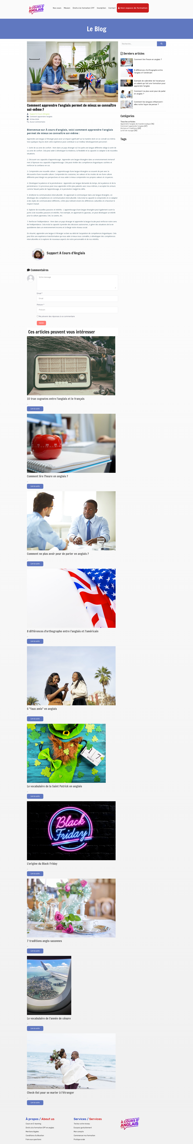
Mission (67, 8)
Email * (39, 293)
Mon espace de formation (133, 8)
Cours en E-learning (33, 1124)
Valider (41, 323)
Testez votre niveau (82, 1124)
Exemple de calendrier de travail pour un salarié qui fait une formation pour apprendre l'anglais (143, 83)
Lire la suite (35, 409)
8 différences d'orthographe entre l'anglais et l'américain (62, 631)
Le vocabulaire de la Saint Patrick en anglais (54, 786)
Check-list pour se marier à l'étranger (50, 1092)
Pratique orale (79, 1139)
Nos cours (57, 8)
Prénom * (40, 305)
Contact (112, 8)
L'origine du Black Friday (42, 864)
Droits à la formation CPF (83, 8)
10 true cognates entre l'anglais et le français (55, 399)
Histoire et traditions (129, 128)
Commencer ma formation (84, 1136)
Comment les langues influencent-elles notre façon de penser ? (142, 105)
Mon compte (79, 1132)
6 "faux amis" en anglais (42, 709)
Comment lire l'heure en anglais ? (47, 476)
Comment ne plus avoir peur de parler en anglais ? (58, 554)
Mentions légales (32, 1132)
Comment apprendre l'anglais (132, 126)
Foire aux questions (33, 1139)
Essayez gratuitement (83, 1128)
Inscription (101, 8)
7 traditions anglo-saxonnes (44, 941)
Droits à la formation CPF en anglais (40, 1128)
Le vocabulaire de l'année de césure (49, 1018)
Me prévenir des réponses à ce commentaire (56, 316)
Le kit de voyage (127, 131)
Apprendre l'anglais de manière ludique (136, 124)
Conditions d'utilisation (35, 1136)
